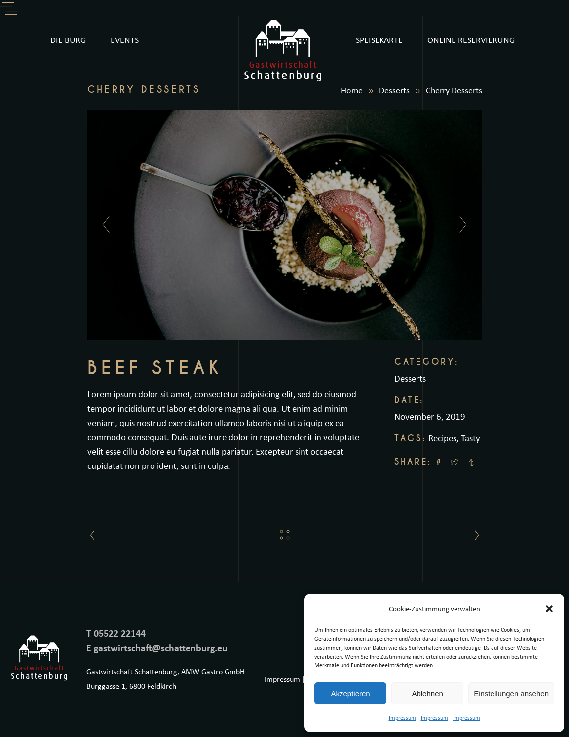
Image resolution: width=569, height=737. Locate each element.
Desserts (394, 90)
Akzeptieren (350, 693)
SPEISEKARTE (379, 39)
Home (352, 90)
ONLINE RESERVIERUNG (471, 39)
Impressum (402, 717)
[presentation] (103, 224)
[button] (549, 609)
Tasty (470, 437)
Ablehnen (427, 693)
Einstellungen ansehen (511, 693)
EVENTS (125, 39)
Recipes (442, 437)
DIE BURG (68, 39)
